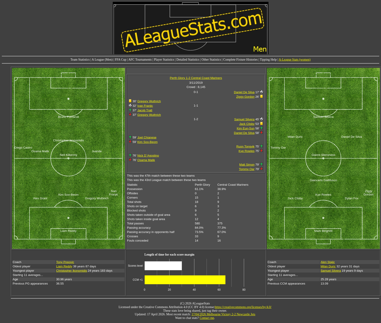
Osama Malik (146, 160)
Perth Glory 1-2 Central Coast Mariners (196, 78)
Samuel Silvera (244, 119)
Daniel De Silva (244, 92)
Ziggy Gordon (245, 96)
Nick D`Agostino (148, 155)
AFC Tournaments (140, 59)
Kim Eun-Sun (246, 128)
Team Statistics (80, 59)
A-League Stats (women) (294, 59)
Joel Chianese (146, 137)
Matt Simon (246, 164)
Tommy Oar (246, 169)
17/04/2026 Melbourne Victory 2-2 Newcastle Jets (223, 314)
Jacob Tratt (144, 110)
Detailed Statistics (187, 59)
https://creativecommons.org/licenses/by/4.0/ (243, 307)
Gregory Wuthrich (149, 101)
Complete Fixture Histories (240, 59)
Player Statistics (164, 59)
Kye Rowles (246, 151)
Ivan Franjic (145, 105)
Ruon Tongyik (245, 146)
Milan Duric (328, 266)
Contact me (207, 318)
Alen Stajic (328, 262)
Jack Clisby (246, 124)
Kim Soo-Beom (147, 142)
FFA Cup (120, 59)
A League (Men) (102, 59)
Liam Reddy (64, 266)
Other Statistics (211, 59)
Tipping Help (268, 59)
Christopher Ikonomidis (71, 270)
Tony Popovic (65, 262)
